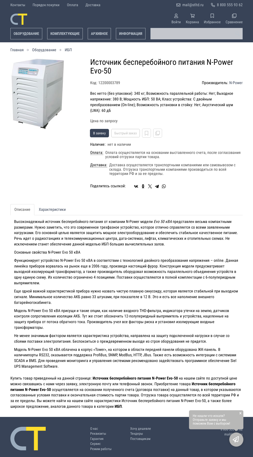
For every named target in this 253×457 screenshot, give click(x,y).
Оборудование (26, 33)
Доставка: (98, 165)
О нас (94, 429)
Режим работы (101, 449)
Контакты (17, 5)
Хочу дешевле (140, 429)
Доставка (92, 5)
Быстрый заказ (125, 133)
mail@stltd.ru (193, 4)
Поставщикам (140, 439)
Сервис (95, 444)
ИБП (68, 50)
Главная (17, 50)
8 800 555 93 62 (230, 4)
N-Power (236, 82)
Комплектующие (65, 33)
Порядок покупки (46, 5)
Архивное (99, 33)
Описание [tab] (22, 209)
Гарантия (97, 439)
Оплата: (96, 152)
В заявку (99, 133)
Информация (130, 33)
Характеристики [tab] (52, 209)
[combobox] (196, 33)
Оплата (72, 5)
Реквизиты (98, 433)
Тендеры (136, 433)
